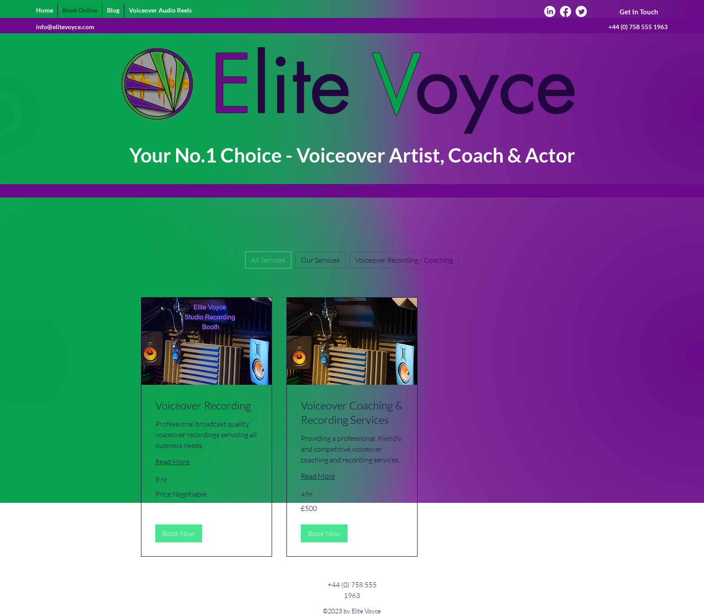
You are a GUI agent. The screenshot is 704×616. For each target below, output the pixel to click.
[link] (206, 406)
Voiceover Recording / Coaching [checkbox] (404, 259)
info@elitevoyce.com (65, 27)
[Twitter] (581, 11)
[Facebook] (565, 11)
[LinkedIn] (549, 11)
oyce (495, 84)
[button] (178, 533)
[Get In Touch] (639, 12)
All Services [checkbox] (268, 259)
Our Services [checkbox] (320, 259)
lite (301, 84)
